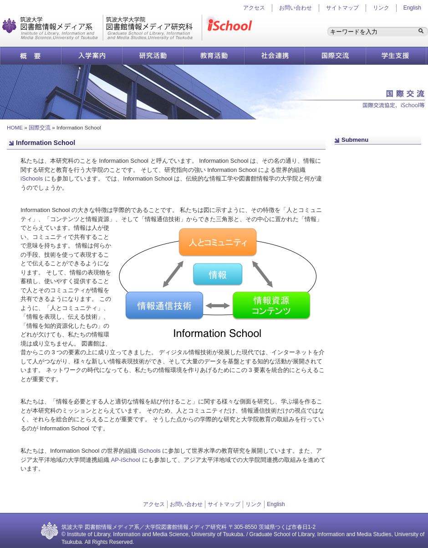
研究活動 (152, 56)
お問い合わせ (295, 8)
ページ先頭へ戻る (362, 152)
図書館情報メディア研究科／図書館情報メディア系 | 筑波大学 (102, 28)
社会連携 (274, 56)
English (412, 8)
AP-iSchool (125, 459)
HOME (15, 127)
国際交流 (335, 56)
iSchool (231, 28)
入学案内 (91, 56)
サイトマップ (342, 8)
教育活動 (213, 56)
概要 (30, 56)
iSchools (31, 178)
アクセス (154, 504)
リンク (381, 8)
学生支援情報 (396, 56)
